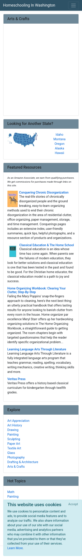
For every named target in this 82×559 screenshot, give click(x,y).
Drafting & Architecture (22, 462)
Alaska (59, 148)
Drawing (13, 430)
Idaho (59, 134)
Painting (13, 434)
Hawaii (59, 153)
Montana (59, 139)
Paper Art (13, 443)
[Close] (73, 504)
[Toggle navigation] (73, 5)
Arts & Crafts (16, 466)
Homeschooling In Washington (29, 5)
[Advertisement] (41, 70)
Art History (14, 425)
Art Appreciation (18, 420)
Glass (11, 453)
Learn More (15, 548)
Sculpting (13, 439)
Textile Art (14, 448)
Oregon (59, 143)
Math (10, 492)
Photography (16, 457)
